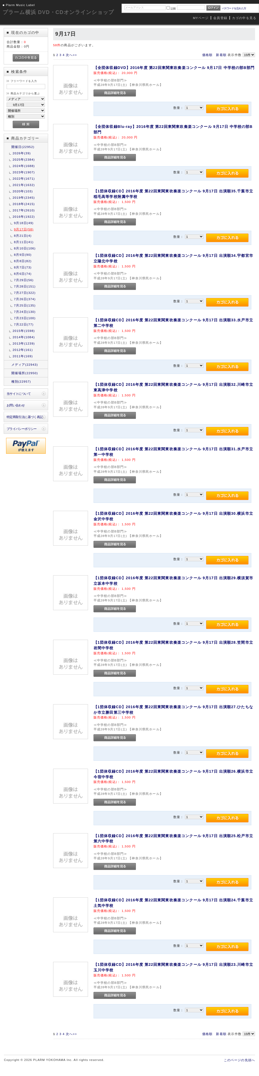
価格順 (207, 55)
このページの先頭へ (239, 1060)
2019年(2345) (24, 197)
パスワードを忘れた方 (234, 8)
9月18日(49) (24, 223)
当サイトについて (19, 393)
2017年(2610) (24, 210)
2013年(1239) (24, 343)
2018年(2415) (24, 204)
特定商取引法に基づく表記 (25, 417)
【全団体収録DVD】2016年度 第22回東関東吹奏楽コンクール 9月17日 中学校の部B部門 (174, 68)
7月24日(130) (25, 311)
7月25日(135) (25, 305)
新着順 (221, 55)
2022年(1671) (24, 178)
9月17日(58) (24, 229)
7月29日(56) (24, 280)
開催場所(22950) (24, 373)
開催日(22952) (23, 147)
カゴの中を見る (244, 18)
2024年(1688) (24, 166)
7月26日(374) (25, 299)
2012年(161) (23, 349)
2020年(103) (23, 191)
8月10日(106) (25, 248)
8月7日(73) (23, 267)
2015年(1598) (24, 330)
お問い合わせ (16, 405)
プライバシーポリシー (22, 428)
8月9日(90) (23, 254)
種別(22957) (21, 381)
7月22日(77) (24, 324)
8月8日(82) (23, 261)
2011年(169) (23, 356)
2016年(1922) (24, 216)
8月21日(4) (23, 235)
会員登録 (220, 18)
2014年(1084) (24, 337)
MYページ (201, 18)
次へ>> (71, 55)
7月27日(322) (25, 292)
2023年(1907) (24, 172)
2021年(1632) (24, 185)
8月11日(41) (24, 242)
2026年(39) (22, 153)
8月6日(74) (23, 273)
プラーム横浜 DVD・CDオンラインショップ (58, 12)
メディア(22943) (24, 364)
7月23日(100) (25, 318)
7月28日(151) (25, 286)
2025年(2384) (24, 159)
